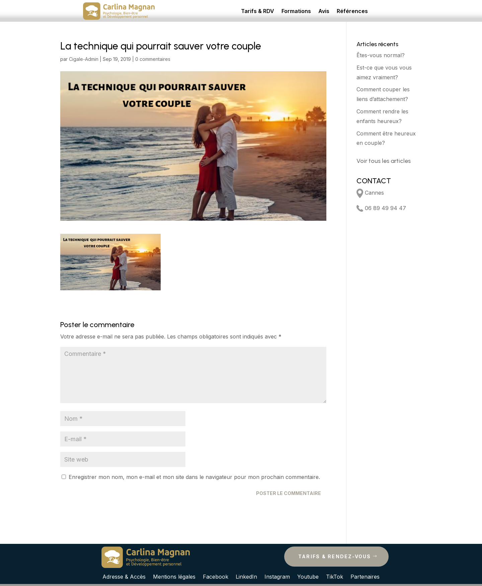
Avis (323, 11)
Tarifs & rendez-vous (334, 556)
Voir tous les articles (383, 161)
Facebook (215, 576)
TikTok (334, 576)
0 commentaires (152, 59)
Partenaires (365, 576)
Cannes (370, 192)
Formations (296, 11)
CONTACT (373, 180)
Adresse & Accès (124, 576)
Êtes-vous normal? (380, 55)
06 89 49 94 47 (381, 208)
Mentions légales (174, 576)
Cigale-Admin (83, 59)
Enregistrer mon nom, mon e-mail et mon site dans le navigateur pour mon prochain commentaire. (194, 477)
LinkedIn (246, 576)
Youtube (308, 576)
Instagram (277, 576)
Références (352, 11)
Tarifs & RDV (257, 11)
